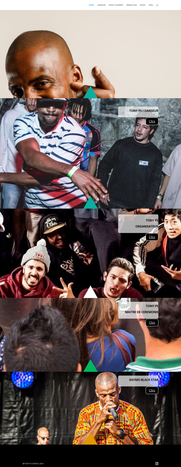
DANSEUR (101, 5)
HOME (91, 5)
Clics (152, 121)
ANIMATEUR (131, 5)
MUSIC (143, 5)
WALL (151, 5)
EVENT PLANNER (116, 5)
